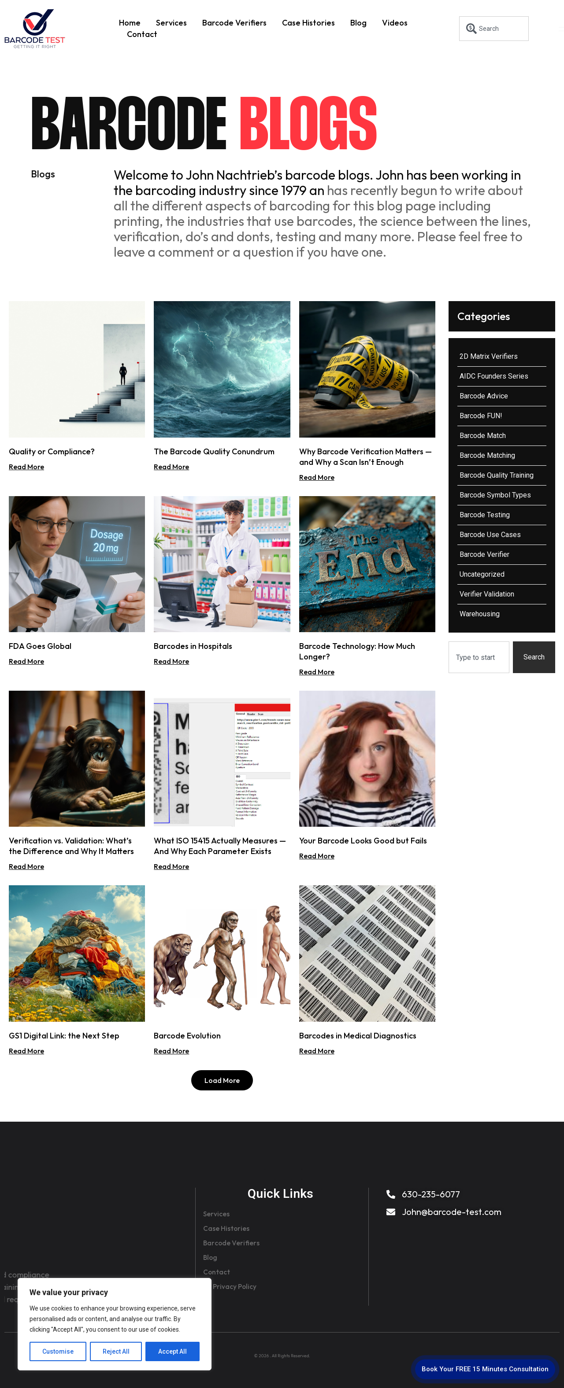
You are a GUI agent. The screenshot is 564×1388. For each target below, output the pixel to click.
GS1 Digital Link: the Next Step (64, 1036)
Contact (142, 34)
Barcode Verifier (484, 554)
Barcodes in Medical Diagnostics (357, 1036)
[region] (115, 1324)
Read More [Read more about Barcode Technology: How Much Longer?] (316, 671)
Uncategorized (482, 574)
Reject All (116, 1351)
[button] (222, 1080)
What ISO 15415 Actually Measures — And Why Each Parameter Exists (220, 846)
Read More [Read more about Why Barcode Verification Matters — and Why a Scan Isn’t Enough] (316, 477)
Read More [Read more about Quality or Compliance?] (26, 466)
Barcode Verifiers (234, 23)
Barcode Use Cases (490, 534)
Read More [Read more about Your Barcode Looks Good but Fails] (316, 855)
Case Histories (308, 23)
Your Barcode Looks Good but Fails (363, 841)
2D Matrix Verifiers (489, 356)
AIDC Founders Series (494, 376)
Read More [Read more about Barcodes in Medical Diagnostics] (316, 1050)
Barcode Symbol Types (495, 495)
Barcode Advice (484, 396)
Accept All (172, 1351)
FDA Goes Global (40, 646)
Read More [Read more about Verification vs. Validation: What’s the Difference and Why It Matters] (26, 866)
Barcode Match (483, 435)
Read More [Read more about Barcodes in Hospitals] (171, 661)
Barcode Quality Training (497, 475)
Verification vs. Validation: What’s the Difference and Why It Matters (71, 846)
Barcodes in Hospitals (193, 646)
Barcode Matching (487, 455)
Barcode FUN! (481, 416)
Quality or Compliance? (52, 451)
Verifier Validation (487, 594)
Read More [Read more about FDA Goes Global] (26, 661)
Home (130, 23)
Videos (395, 23)
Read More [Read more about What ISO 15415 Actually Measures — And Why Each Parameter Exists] (171, 866)
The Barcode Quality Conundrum (214, 451)
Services (171, 23)
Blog (358, 23)
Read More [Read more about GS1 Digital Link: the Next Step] (26, 1050)
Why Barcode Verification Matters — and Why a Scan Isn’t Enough (365, 456)
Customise (58, 1351)
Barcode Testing (485, 515)
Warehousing (480, 614)
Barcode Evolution (187, 1036)
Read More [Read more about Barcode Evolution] (171, 1050)
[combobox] (494, 28)
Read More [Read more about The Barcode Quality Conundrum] (171, 466)
